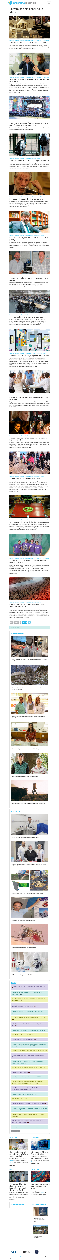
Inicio (11, 622)
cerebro (43, 1192)
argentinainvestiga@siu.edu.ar (24, 1256)
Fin (29, 622)
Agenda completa (16, 1131)
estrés (11, 1162)
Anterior (16, 622)
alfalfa (11, 1160)
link (13, 987)
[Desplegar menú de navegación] (49, 3)
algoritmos (33, 1161)
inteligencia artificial (41, 1196)
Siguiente (25, 622)
